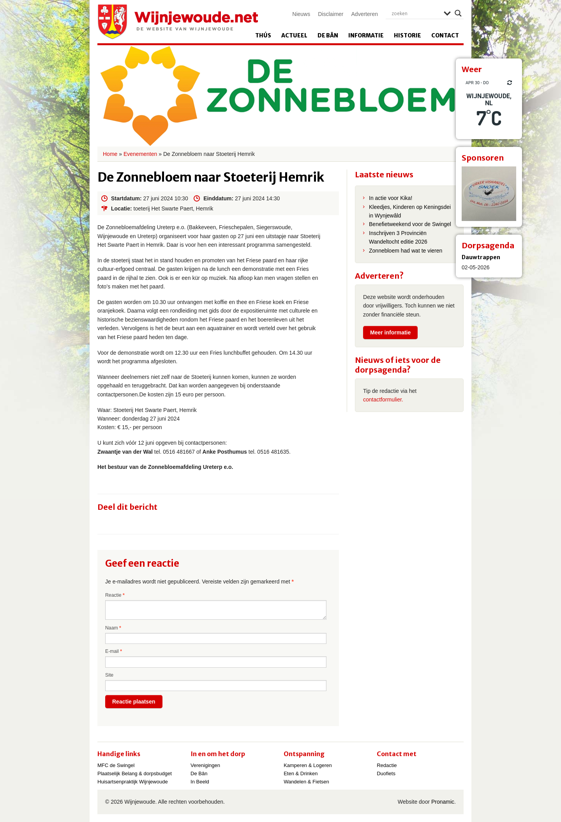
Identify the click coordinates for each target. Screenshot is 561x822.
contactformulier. (383, 399)
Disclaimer (330, 14)
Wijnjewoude (177, 22)
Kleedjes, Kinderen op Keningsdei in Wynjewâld (410, 211)
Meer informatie (390, 332)
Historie (407, 35)
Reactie (115, 595)
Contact (445, 35)
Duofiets (386, 773)
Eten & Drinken (301, 773)
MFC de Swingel (115, 765)
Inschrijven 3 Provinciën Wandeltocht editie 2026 (398, 237)
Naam (113, 628)
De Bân (328, 35)
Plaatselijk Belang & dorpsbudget (134, 773)
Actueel (294, 35)
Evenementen (140, 154)
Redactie (387, 765)
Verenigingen (205, 765)
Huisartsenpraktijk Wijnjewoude (132, 782)
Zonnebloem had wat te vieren (405, 250)
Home (110, 154)
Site (109, 675)
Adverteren (364, 14)
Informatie (366, 35)
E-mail (113, 651)
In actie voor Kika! (390, 198)
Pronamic (442, 802)
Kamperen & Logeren (308, 765)
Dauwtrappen (481, 257)
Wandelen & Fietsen (306, 782)
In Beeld (200, 782)
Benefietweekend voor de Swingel (410, 224)
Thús (263, 35)
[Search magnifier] (458, 13)
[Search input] (416, 13)
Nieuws (301, 14)
